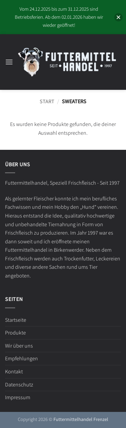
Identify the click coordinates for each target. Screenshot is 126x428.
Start (47, 101)
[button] (9, 62)
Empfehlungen (21, 358)
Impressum (17, 397)
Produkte (15, 332)
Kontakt (14, 371)
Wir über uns (19, 345)
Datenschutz (19, 384)
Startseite (15, 319)
